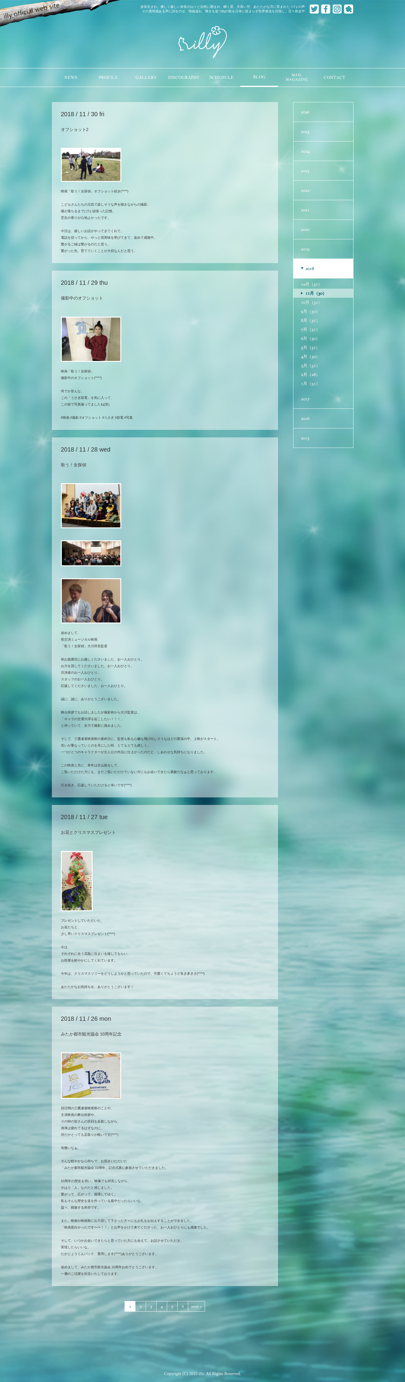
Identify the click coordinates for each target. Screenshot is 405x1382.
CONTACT (334, 77)
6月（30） (310, 338)
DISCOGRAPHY (183, 77)
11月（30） (316, 293)
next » (196, 1306)
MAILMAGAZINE (297, 77)
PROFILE (108, 77)
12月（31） (311, 284)
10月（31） (311, 302)
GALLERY (146, 77)
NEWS (70, 77)
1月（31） (310, 383)
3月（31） (310, 365)
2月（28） (310, 374)
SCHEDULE (221, 77)
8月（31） (310, 320)
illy (203, 42)
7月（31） (310, 329)
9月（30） (310, 311)
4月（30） (310, 356)
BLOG (259, 76)
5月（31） (310, 347)
